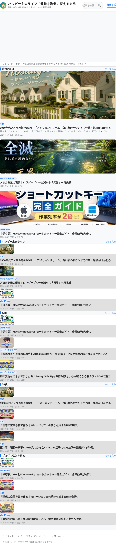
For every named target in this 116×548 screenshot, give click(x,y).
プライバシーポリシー (37, 536)
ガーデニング (79, 64)
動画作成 (68, 64)
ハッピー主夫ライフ (16, 64)
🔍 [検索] (99, 5)
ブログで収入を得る (54, 64)
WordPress (5, 230)
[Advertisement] (58, 36)
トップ (3, 64)
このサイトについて (13, 536)
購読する (111, 5)
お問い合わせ (58, 536)
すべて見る (110, 69)
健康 (37, 64)
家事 (33, 64)
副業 (42, 64)
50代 (28, 64)
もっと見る (110, 241)
